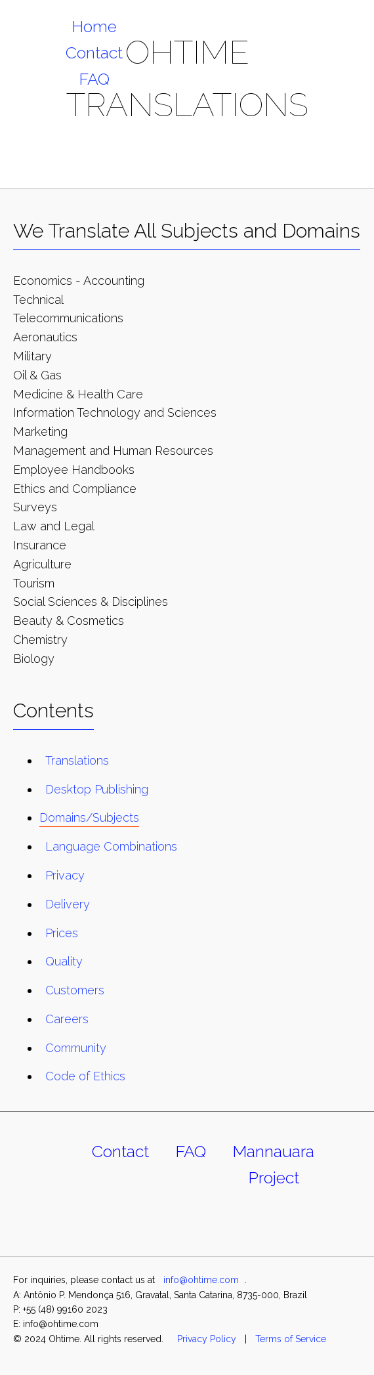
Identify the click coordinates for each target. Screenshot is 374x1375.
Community (75, 1048)
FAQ (94, 79)
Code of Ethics (85, 1076)
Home (94, 26)
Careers (67, 1019)
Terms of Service (290, 1339)
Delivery (67, 904)
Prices (61, 933)
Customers (74, 990)
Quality (64, 961)
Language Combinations (111, 846)
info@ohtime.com (201, 1280)
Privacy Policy (206, 1339)
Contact (94, 52)
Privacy (65, 875)
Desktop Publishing (96, 789)
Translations (77, 760)
